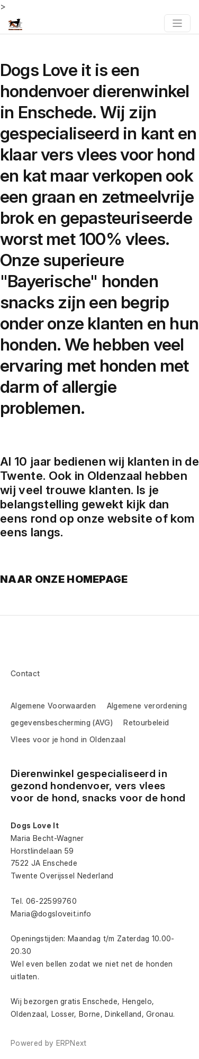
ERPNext (71, 1042)
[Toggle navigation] (177, 23)
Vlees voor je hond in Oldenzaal (68, 739)
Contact (25, 673)
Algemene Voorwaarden (53, 705)
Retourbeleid (146, 722)
